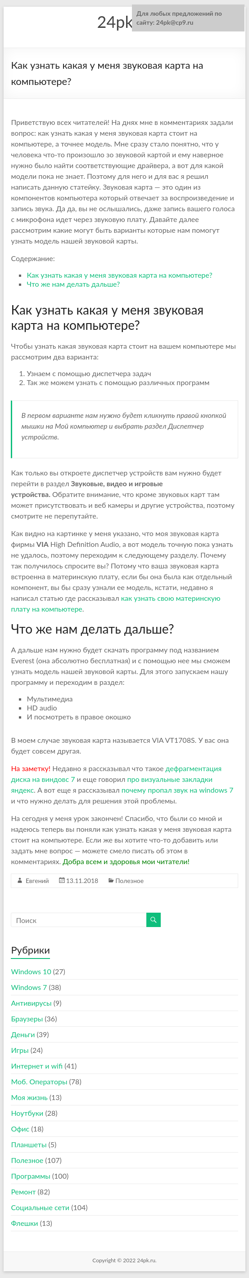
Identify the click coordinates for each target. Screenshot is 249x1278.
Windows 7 (29, 987)
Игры (19, 1050)
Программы (30, 1176)
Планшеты (28, 1144)
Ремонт (23, 1191)
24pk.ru (124, 21)
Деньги (23, 1034)
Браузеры (27, 1018)
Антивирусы (31, 1002)
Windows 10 (31, 971)
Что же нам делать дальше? (73, 284)
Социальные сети (40, 1207)
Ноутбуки (27, 1113)
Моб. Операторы (39, 1081)
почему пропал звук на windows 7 (178, 789)
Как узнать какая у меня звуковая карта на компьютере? (119, 275)
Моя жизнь (29, 1097)
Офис (20, 1128)
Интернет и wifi (37, 1065)
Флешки (24, 1223)
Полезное (129, 880)
